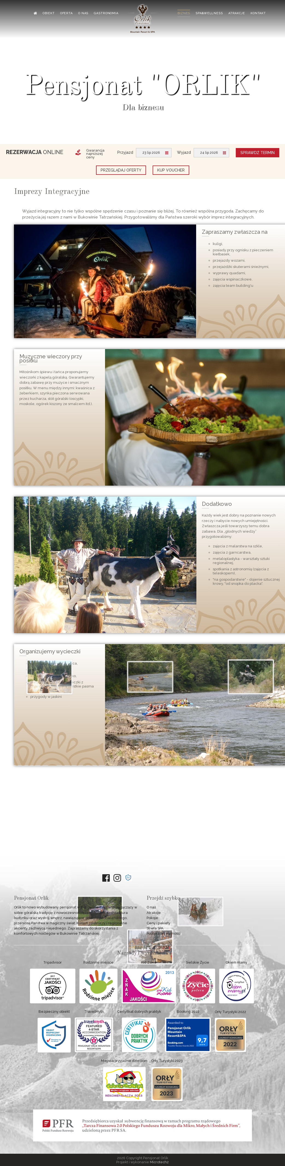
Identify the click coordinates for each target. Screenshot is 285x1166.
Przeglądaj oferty (121, 170)
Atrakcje (154, 913)
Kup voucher (171, 170)
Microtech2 (159, 1162)
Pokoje (152, 918)
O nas (151, 907)
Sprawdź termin (257, 152)
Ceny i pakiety (158, 923)
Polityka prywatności (164, 933)
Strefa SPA (155, 928)
